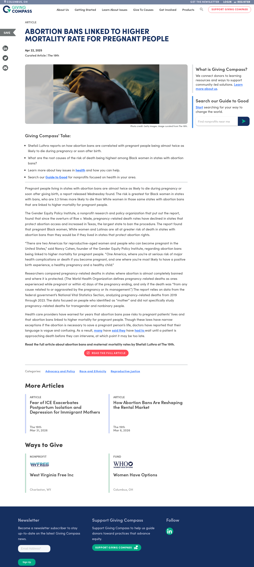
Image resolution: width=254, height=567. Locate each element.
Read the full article (109, 353)
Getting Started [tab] (85, 10)
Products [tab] (188, 10)
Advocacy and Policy (60, 371)
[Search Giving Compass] (201, 9)
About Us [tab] (63, 10)
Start (199, 107)
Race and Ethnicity (92, 371)
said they (118, 330)
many (98, 330)
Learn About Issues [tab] (114, 10)
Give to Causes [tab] (143, 10)
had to (140, 330)
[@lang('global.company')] (17, 9)
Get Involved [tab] (167, 10)
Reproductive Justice (125, 371)
